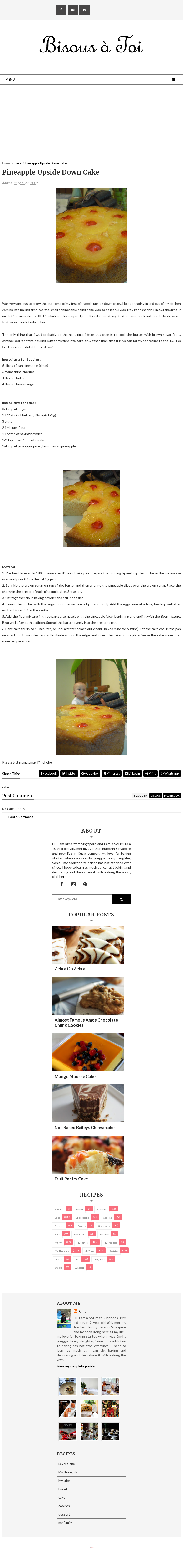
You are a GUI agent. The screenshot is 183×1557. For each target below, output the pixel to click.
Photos (58, 1259)
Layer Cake (80, 1234)
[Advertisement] (91, 127)
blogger (140, 795)
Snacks (58, 1267)
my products (110, 1242)
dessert (59, 1226)
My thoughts (62, 1251)
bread (79, 1209)
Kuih (57, 1234)
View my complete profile (76, 1366)
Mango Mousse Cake (75, 1076)
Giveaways (104, 1226)
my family (82, 1242)
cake (57, 1217)
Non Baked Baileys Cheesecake (85, 1127)
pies (77, 1259)
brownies (102, 1209)
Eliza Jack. (92, 1547)
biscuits (59, 1209)
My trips (89, 1251)
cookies (107, 1217)
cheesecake (82, 1217)
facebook (172, 795)
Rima (82, 1311)
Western (80, 1267)
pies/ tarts (99, 1259)
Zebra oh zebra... (71, 968)
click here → (61, 876)
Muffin (58, 1242)
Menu (10, 79)
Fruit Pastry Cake (71, 1178)
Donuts (82, 1226)
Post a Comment (20, 817)
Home (6, 163)
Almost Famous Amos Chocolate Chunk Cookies (86, 1022)
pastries (113, 1251)
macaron (104, 1234)
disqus (156, 795)
